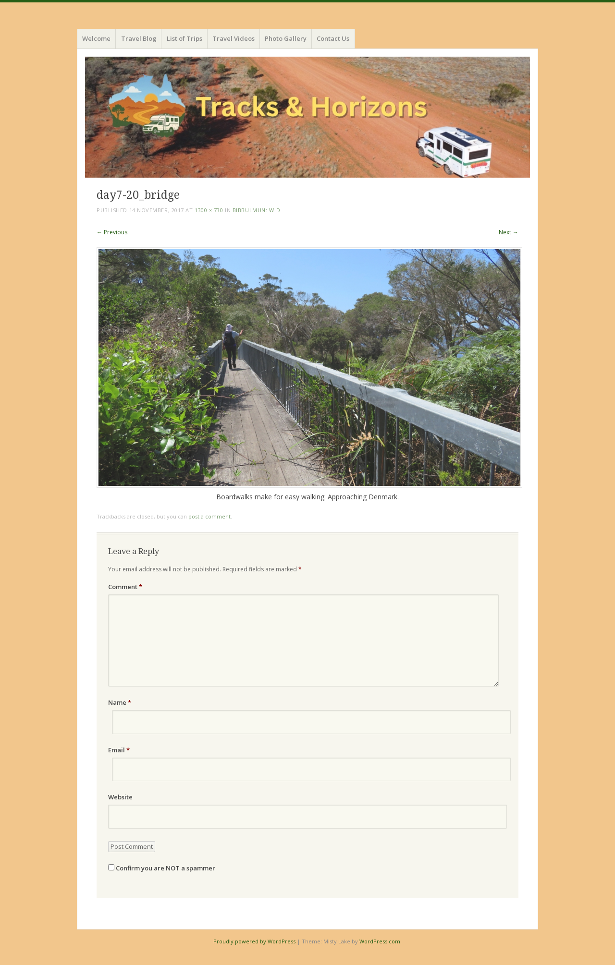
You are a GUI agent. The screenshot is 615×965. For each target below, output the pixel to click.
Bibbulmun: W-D (257, 210)
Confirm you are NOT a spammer (161, 868)
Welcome (96, 38)
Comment (125, 586)
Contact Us (333, 38)
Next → (508, 232)
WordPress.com (379, 941)
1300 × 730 (209, 210)
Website (120, 797)
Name (119, 702)
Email (119, 750)
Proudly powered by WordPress (254, 941)
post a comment (209, 516)
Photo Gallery (286, 38)
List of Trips (184, 38)
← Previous (112, 232)
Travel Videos (233, 38)
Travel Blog (139, 38)
